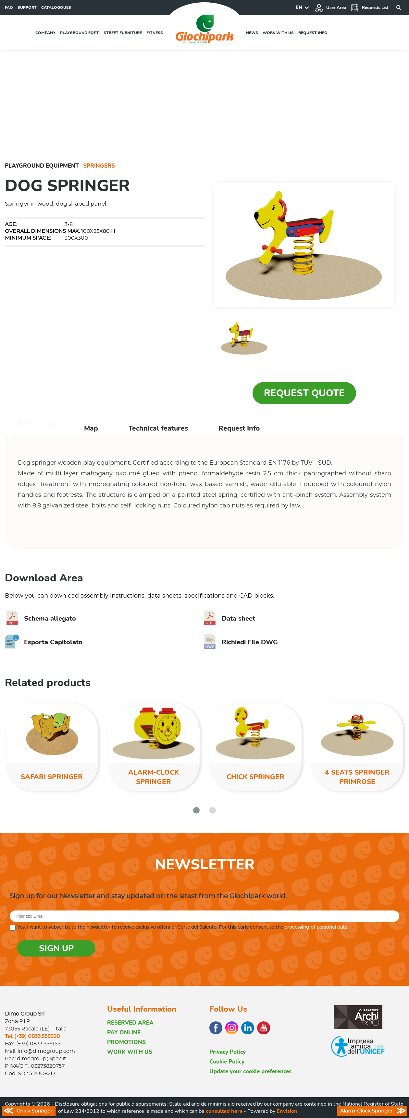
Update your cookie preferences (250, 1071)
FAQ (9, 7)
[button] (196, 810)
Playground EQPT (79, 32)
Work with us (278, 32)
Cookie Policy (226, 1061)
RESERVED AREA (130, 1023)
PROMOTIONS (126, 1042)
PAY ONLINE (124, 1032)
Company (45, 32)
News (252, 32)
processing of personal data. (316, 927)
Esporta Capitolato (43, 642)
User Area (330, 8)
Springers (99, 166)
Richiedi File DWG (240, 642)
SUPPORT (27, 7)
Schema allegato (40, 618)
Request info (313, 32)
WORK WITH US (129, 1052)
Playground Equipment (42, 166)
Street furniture (123, 32)
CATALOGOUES (56, 7)
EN (299, 7)
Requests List (369, 8)
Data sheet (229, 618)
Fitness (154, 32)
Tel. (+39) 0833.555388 (32, 1036)
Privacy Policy (227, 1052)
